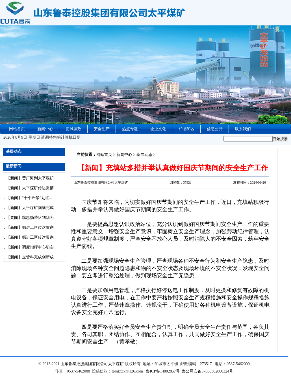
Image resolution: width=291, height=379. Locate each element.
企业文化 (158, 129)
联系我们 (243, 129)
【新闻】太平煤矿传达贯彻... (31, 188)
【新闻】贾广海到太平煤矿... (31, 178)
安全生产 (102, 129)
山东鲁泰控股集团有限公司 (84, 364)
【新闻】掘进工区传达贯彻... (31, 227)
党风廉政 (73, 129)
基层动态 (144, 155)
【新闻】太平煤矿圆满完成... (31, 208)
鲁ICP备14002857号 (163, 371)
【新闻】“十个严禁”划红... (29, 198)
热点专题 (130, 129)
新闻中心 (45, 129)
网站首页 (17, 129)
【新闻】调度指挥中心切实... (31, 247)
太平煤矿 (116, 364)
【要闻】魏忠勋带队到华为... (31, 217)
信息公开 (215, 129)
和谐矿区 (186, 129)
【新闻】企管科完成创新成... (31, 257)
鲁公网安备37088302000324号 (207, 371)
